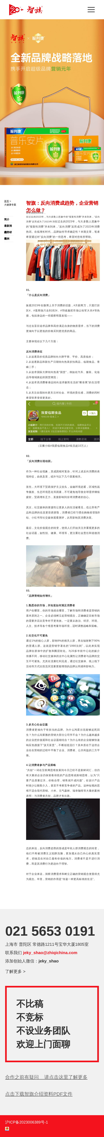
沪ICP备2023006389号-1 (26, 1122)
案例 (6, 238)
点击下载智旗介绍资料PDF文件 (38, 1094)
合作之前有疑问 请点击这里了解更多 (46, 1077)
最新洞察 (8, 226)
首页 (6, 201)
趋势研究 (8, 233)
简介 (6, 219)
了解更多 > (15, 971)
